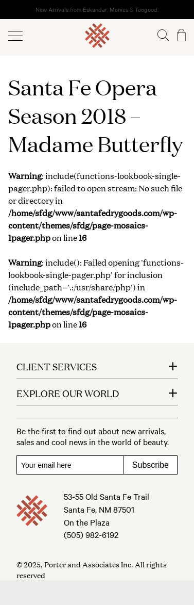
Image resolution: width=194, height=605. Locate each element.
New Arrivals (52, 9)
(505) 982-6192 (91, 534)
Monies (119, 9)
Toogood (146, 9)
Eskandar (95, 9)
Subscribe (150, 465)
